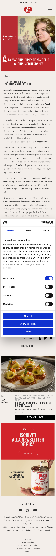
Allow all (28, 316)
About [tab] (46, 230)
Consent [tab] (10, 230)
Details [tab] (28, 230)
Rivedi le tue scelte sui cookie (28, 548)
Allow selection (28, 324)
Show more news (35, 417)
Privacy (28, 539)
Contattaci (28, 551)
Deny (28, 331)
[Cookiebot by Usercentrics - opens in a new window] (40, 222)
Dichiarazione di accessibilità (28, 545)
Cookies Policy (28, 542)
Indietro (6, 76)
